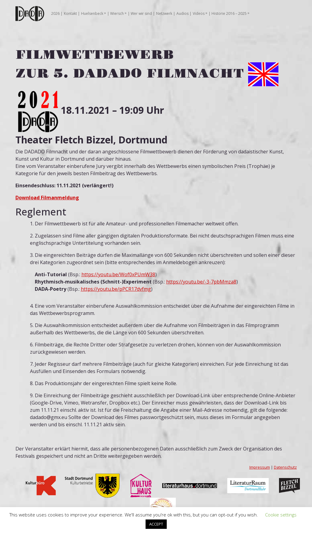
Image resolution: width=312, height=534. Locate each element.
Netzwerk (164, 13)
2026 (55, 13)
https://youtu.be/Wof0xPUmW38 (118, 274)
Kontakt (70, 13)
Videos (199, 13)
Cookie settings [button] (281, 515)
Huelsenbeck (92, 13)
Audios (182, 13)
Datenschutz (285, 467)
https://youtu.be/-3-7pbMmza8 (201, 281)
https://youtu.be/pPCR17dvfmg (116, 289)
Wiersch (117, 13)
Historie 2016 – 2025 (229, 13)
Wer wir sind (141, 13)
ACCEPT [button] (156, 524)
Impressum (259, 467)
